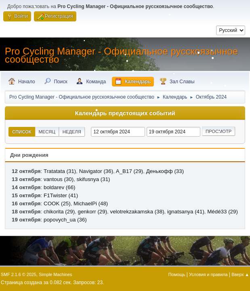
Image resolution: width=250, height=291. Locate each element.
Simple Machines (55, 274)
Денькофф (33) (165, 171)
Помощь (176, 274)
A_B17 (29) (129, 171)
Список (22, 131)
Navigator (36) (96, 171)
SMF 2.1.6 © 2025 (18, 274)
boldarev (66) (60, 187)
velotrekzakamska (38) (137, 212)
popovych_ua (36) (65, 220)
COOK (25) (57, 203)
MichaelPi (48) (91, 203)
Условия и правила (208, 274)
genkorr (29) (92, 212)
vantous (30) (59, 179)
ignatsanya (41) (185, 212)
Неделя (72, 131)
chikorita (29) (59, 212)
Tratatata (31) (60, 171)
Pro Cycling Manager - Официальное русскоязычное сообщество (121, 55)
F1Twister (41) (61, 195)
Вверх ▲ (240, 274)
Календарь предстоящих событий (125, 113)
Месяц (47, 131)
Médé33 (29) (222, 212)
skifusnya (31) (93, 179)
